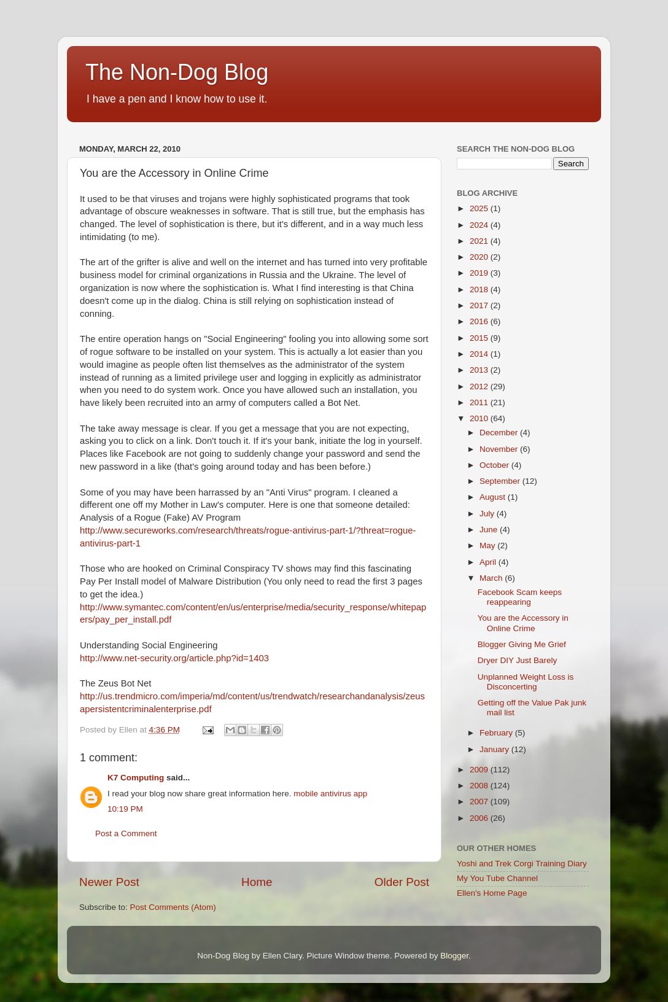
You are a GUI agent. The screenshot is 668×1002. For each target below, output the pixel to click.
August (494, 497)
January (495, 749)
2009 (480, 769)
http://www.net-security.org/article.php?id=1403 (174, 658)
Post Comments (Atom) (173, 907)
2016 (480, 321)
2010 (480, 418)
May (488, 545)
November (500, 449)
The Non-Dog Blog (176, 72)
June (490, 529)
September (501, 481)
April (489, 562)
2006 (480, 818)
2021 (480, 241)
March (492, 578)
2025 (480, 208)
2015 (480, 338)
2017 (480, 305)
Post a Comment (126, 833)
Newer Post (109, 882)
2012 (480, 386)
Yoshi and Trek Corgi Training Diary (522, 863)
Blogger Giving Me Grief (522, 644)
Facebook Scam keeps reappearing (520, 597)
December (500, 432)
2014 (480, 354)
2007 (480, 801)
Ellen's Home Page (492, 893)
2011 (480, 402)
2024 (480, 225)
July (488, 513)
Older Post (402, 882)
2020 (480, 257)
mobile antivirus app (330, 793)
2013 (480, 370)
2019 (480, 273)
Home (256, 882)
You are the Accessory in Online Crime (523, 622)
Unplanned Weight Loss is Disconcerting (526, 681)
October (495, 465)
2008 (480, 785)
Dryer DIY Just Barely (517, 660)
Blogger (454, 955)
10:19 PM (125, 809)
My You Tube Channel (497, 878)
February (497, 732)
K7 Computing (135, 777)
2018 (480, 289)
